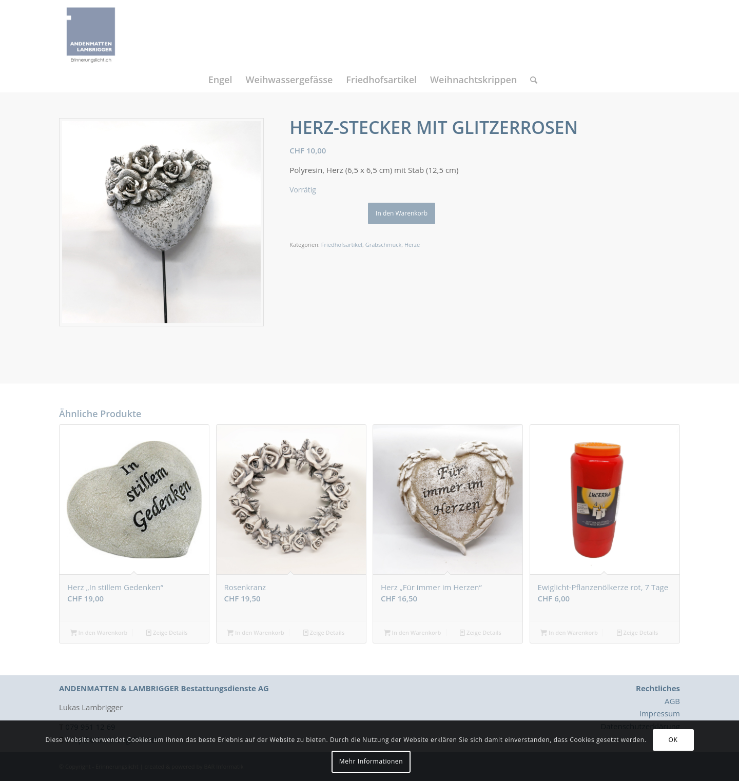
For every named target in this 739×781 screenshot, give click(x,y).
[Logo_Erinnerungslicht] (91, 33)
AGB (672, 701)
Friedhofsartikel (341, 244)
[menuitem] (220, 79)
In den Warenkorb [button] (99, 632)
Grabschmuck (383, 244)
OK (673, 739)
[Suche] (530, 79)
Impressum (659, 713)
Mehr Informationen (371, 761)
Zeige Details (167, 632)
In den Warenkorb (401, 213)
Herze (412, 244)
